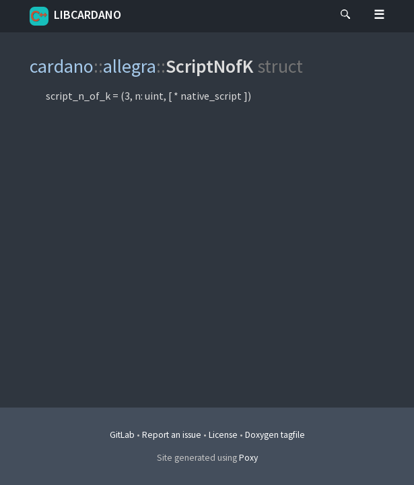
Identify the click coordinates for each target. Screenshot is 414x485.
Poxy (248, 457)
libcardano (75, 16)
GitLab (122, 435)
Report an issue (171, 435)
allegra (129, 66)
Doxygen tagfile (275, 435)
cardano (62, 66)
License (223, 435)
